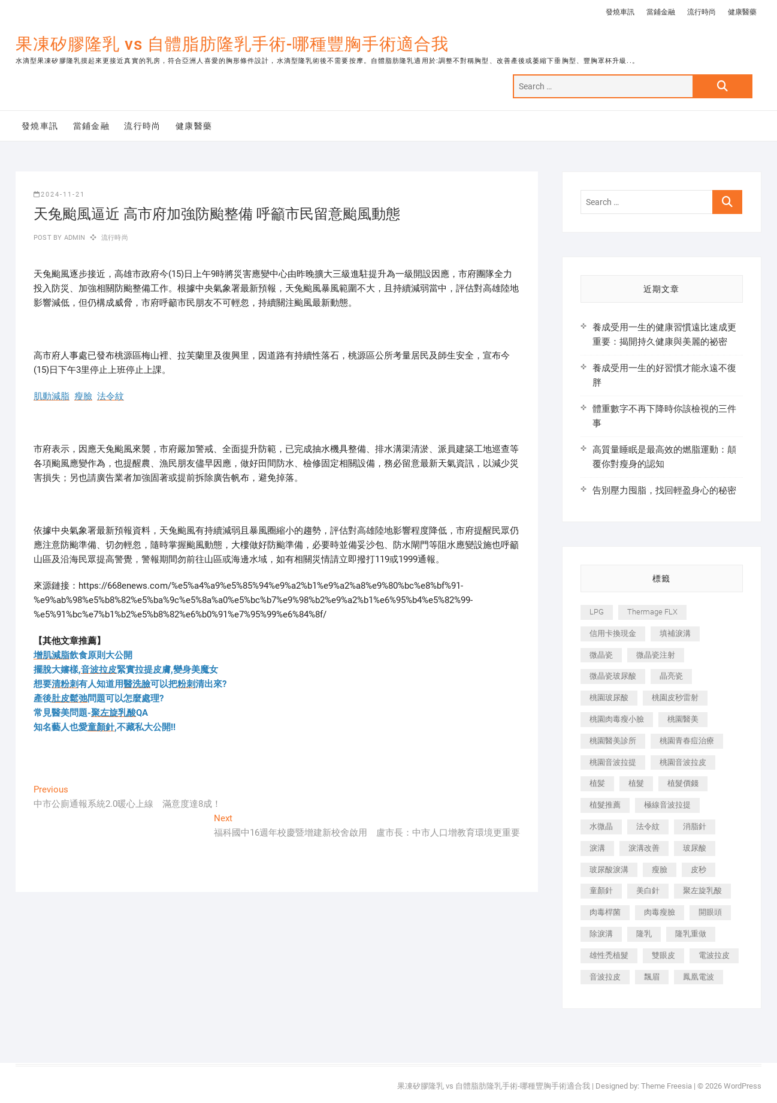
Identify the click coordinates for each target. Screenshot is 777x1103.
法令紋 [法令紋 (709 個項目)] (648, 826)
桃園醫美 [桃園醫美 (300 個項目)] (683, 719)
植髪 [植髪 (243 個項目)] (597, 783)
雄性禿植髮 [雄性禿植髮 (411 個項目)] (608, 955)
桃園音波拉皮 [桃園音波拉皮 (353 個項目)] (683, 762)
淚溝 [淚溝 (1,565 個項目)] (597, 847)
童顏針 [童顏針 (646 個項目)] (601, 890)
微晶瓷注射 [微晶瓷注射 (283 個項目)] (655, 654)
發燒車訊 (620, 12)
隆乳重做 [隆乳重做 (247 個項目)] (690, 933)
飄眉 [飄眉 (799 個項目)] (652, 976)
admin (73, 238)
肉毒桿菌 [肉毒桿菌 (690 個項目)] (605, 912)
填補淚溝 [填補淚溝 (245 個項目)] (675, 633)
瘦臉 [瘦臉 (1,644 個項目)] (659, 869)
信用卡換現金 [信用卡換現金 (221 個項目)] (612, 633)
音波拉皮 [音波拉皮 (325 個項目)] (605, 976)
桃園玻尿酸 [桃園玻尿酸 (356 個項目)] (608, 697)
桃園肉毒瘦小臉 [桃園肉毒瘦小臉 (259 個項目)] (616, 719)
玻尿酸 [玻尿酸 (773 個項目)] (694, 847)
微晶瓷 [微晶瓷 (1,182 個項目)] (601, 654)
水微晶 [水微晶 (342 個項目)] (601, 826)
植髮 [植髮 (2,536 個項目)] (636, 783)
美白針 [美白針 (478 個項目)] (648, 890)
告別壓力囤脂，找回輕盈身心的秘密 (664, 490)
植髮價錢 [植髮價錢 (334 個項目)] (683, 783)
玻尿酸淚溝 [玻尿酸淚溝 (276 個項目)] (608, 869)
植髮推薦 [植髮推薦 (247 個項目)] (605, 804)
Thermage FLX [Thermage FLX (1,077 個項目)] (652, 611)
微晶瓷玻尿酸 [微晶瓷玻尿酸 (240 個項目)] (612, 675)
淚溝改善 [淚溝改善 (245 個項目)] (644, 847)
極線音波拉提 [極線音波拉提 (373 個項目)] (667, 804)
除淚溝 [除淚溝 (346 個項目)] (601, 933)
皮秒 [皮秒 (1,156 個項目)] (698, 869)
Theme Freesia (666, 1085)
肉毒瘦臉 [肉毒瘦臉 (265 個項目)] (659, 912)
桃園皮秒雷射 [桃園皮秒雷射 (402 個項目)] (675, 697)
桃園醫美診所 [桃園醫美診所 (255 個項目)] (612, 740)
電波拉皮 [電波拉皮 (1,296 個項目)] (714, 955)
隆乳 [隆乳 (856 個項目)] (644, 933)
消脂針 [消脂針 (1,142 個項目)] (694, 826)
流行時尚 (701, 12)
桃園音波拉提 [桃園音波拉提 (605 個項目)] (612, 762)
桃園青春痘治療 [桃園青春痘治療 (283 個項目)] (687, 740)
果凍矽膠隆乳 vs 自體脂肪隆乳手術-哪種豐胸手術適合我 (232, 44)
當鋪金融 (660, 12)
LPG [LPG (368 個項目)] (596, 611)
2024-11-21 (59, 194)
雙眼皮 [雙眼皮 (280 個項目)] (663, 955)
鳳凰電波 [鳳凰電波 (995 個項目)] (698, 976)
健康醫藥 (742, 12)
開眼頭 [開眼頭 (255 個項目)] (710, 912)
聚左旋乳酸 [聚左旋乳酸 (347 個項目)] (702, 890)
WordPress (742, 1085)
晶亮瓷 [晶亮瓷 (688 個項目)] (671, 675)
